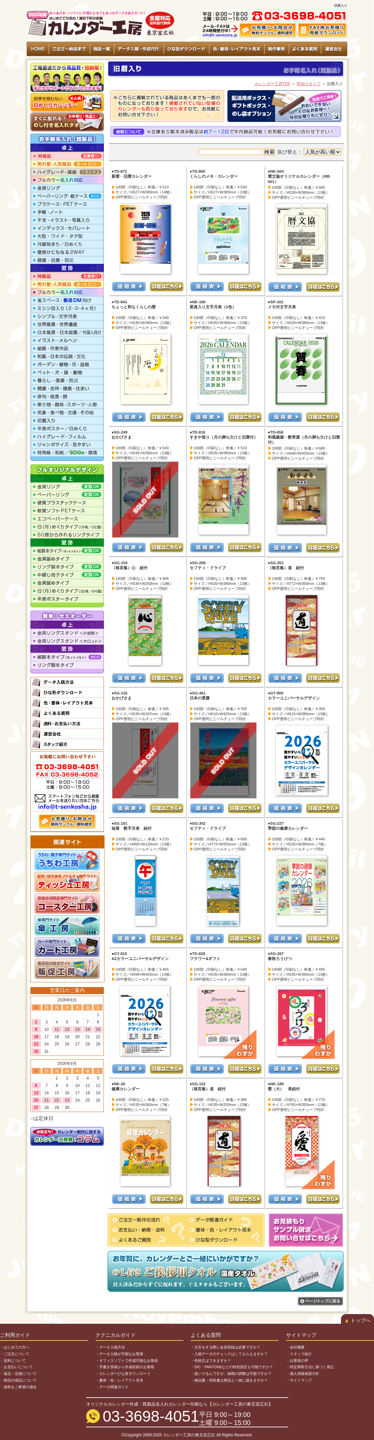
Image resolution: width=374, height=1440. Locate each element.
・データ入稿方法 (110, 1347)
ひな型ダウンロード (186, 49)
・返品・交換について (18, 1374)
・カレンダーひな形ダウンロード (123, 1374)
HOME (38, 49)
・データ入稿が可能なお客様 (119, 1354)
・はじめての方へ (14, 1347)
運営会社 (334, 49)
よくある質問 (305, 49)
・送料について (13, 1360)
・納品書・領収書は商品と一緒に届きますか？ (229, 1380)
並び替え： (309, 152)
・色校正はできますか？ (211, 1360)
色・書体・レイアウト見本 (236, 49)
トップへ (357, 1320)
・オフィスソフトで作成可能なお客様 (127, 1360)
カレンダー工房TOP (272, 84)
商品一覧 (101, 49)
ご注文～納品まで (69, 49)
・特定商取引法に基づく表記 (310, 1367)
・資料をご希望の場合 (18, 1387)
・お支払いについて (16, 1367)
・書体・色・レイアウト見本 (119, 1380)
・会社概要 (295, 1347)
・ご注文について (14, 1354)
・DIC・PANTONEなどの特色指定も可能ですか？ (232, 1367)
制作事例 (276, 49)
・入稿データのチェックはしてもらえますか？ (229, 1354)
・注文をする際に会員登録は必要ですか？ (225, 1347)
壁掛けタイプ (309, 84)
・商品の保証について (18, 1380)
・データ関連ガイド (112, 1387)
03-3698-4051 (151, 1416)
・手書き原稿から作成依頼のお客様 (125, 1367)
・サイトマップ (299, 1380)
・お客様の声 (297, 1360)
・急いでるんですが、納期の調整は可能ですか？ (231, 1374)
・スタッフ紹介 (299, 1354)
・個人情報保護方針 (302, 1374)
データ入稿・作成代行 (139, 49)
